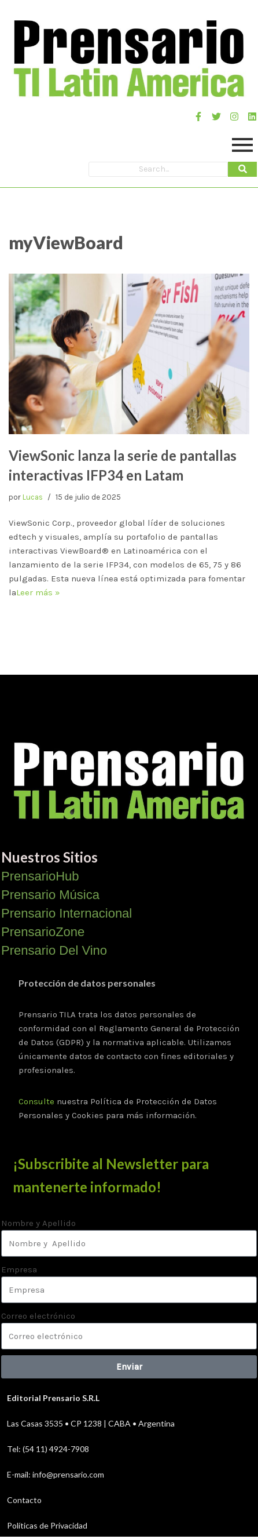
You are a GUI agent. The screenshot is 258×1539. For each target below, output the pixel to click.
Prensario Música (50, 894)
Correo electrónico (38, 1316)
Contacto (24, 1500)
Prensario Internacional (66, 913)
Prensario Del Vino (54, 950)
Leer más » (38, 592)
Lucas (33, 497)
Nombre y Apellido (38, 1223)
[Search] (158, 169)
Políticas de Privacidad (47, 1525)
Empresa (19, 1269)
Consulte (36, 1101)
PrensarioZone (42, 932)
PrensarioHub (40, 876)
